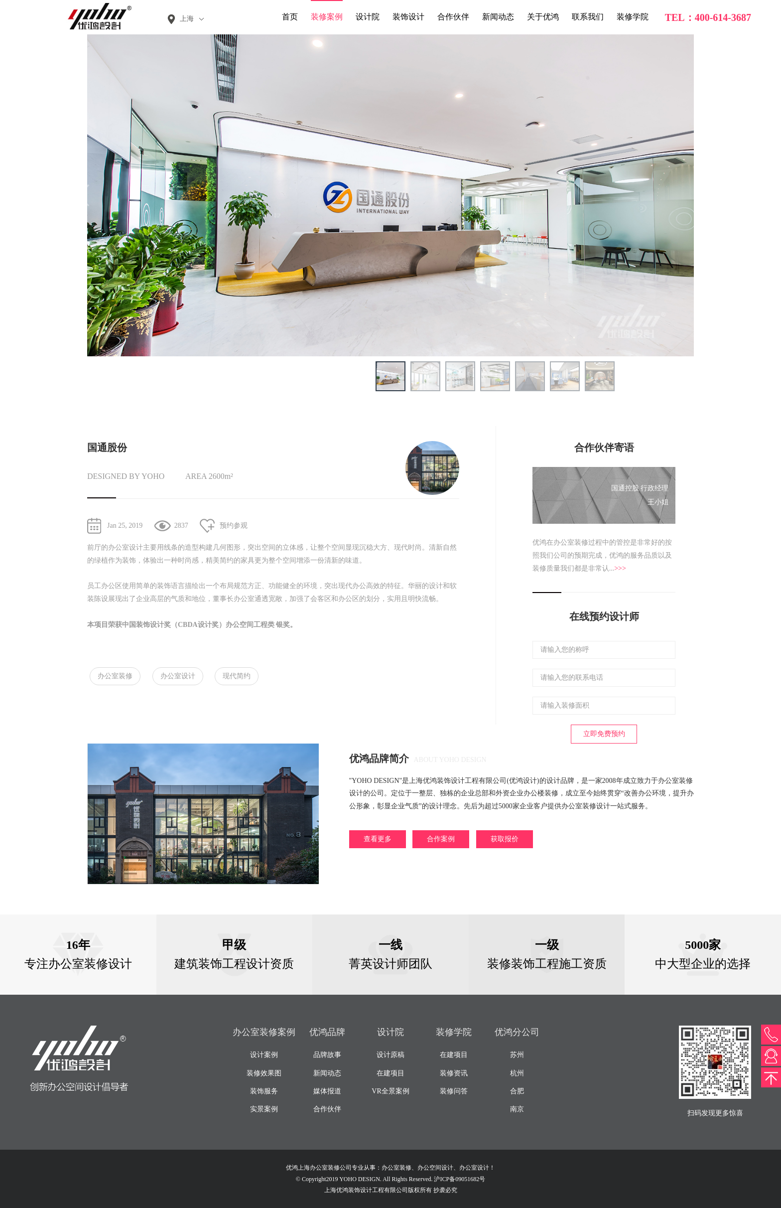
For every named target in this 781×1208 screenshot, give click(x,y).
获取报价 (505, 839)
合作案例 (441, 839)
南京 (517, 1109)
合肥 (517, 1091)
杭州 (517, 1073)
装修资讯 (454, 1073)
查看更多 (377, 839)
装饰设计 (408, 16)
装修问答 (454, 1091)
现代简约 (237, 676)
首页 (290, 16)
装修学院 (633, 16)
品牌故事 (327, 1054)
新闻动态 (498, 16)
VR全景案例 (390, 1091)
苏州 (517, 1054)
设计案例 (264, 1054)
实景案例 (264, 1109)
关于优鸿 (543, 16)
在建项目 (390, 1073)
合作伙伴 (453, 16)
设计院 (368, 16)
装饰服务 (264, 1091)
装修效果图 (264, 1073)
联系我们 (588, 16)
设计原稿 (390, 1054)
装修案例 (327, 16)
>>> (620, 568)
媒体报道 (327, 1091)
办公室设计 (177, 676)
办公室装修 (115, 676)
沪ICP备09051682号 (459, 1179)
